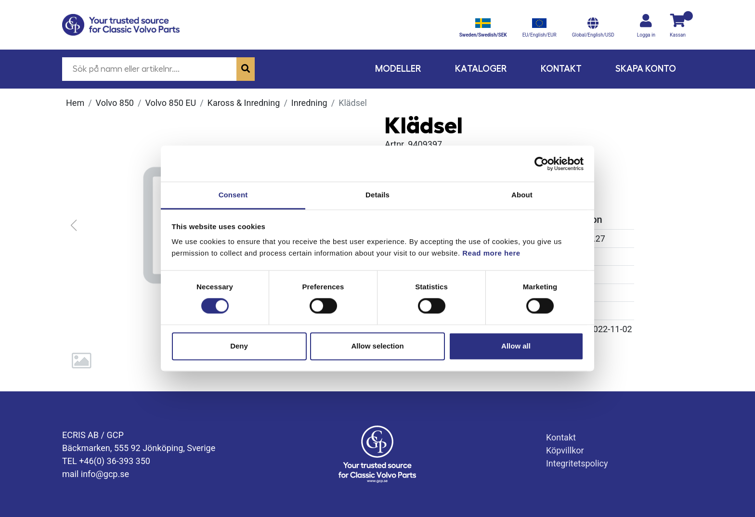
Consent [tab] (233, 195)
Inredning (309, 103)
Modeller (398, 68)
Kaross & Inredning (244, 103)
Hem (75, 103)
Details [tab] (377, 195)
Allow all (516, 346)
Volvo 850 (115, 103)
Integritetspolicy (577, 463)
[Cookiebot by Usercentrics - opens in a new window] (541, 163)
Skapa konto (645, 68)
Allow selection (377, 346)
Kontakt (561, 68)
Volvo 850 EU (170, 103)
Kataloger (481, 68)
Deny (239, 346)
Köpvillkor (565, 450)
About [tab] (522, 195)
